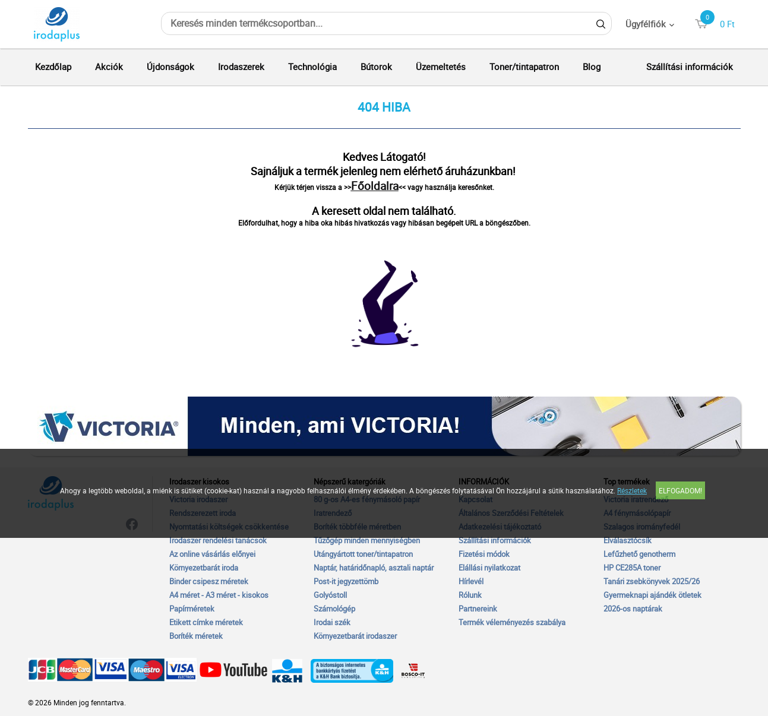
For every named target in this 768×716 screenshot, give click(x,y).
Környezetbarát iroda (203, 567)
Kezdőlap (53, 66)
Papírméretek (191, 608)
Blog (592, 66)
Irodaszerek (241, 66)
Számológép (334, 608)
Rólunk (470, 595)
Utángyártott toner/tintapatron (363, 554)
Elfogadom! (680, 490)
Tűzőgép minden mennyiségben (367, 540)
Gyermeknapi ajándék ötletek (652, 595)
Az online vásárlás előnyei (212, 554)
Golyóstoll (330, 595)
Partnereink (478, 608)
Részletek (632, 490)
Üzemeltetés (441, 66)
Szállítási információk (689, 66)
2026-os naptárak (632, 608)
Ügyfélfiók (645, 24)
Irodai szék (332, 622)
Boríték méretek (196, 636)
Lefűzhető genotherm (639, 554)
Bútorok (376, 66)
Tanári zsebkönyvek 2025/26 (651, 581)
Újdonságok (170, 66)
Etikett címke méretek (206, 622)
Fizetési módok (484, 554)
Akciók (109, 66)
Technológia (312, 66)
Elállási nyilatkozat (489, 567)
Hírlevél (471, 581)
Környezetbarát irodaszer (355, 636)
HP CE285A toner (631, 567)
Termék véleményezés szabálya (512, 622)
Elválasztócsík (627, 540)
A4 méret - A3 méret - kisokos (218, 595)
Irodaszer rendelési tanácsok (218, 540)
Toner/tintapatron (524, 66)
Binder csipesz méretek (208, 581)
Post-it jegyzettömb (346, 581)
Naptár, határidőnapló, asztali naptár (374, 567)
